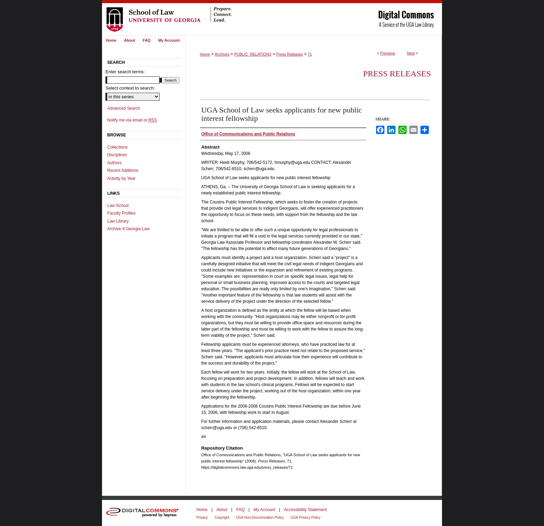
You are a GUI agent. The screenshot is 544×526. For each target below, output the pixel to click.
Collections (117, 147)
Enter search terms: (125, 71)
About (221, 509)
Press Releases (289, 54)
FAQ (240, 509)
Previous (387, 53)
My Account (264, 509)
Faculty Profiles (121, 213)
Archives (222, 54)
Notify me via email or (132, 120)
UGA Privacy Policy (305, 517)
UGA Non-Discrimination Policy (260, 517)
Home (205, 54)
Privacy (202, 517)
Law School (118, 205)
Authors (114, 162)
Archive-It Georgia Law (128, 228)
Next (411, 53)
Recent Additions (122, 170)
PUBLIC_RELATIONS (252, 54)
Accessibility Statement (305, 509)
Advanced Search (123, 108)
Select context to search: (130, 88)
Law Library (118, 221)
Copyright (221, 517)
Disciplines (117, 154)
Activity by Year (121, 178)
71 (310, 54)
